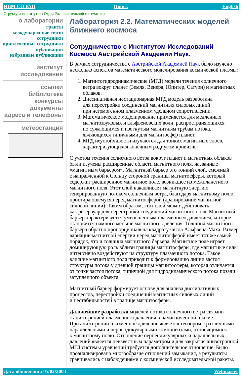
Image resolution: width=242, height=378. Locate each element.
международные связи (38, 32)
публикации (49, 49)
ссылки (52, 87)
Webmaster (226, 371)
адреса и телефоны (33, 115)
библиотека (45, 94)
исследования (41, 74)
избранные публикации (36, 55)
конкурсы (48, 101)
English (230, 6)
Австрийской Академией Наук (166, 64)
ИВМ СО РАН (19, 6)
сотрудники (50, 38)
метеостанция (42, 128)
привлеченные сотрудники (33, 43)
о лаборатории (41, 20)
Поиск (121, 6)
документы (46, 108)
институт (49, 67)
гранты (54, 26)
